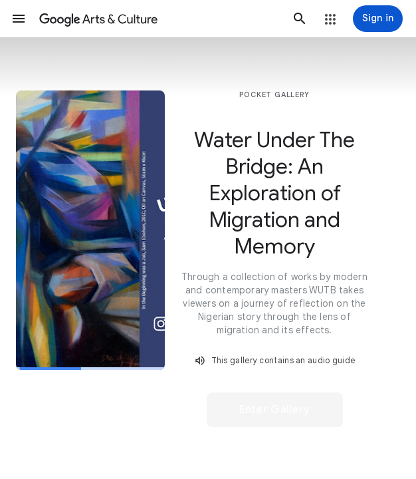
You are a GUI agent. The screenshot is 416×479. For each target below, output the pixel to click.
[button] (19, 19)
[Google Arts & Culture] (159, 18)
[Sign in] (378, 18)
